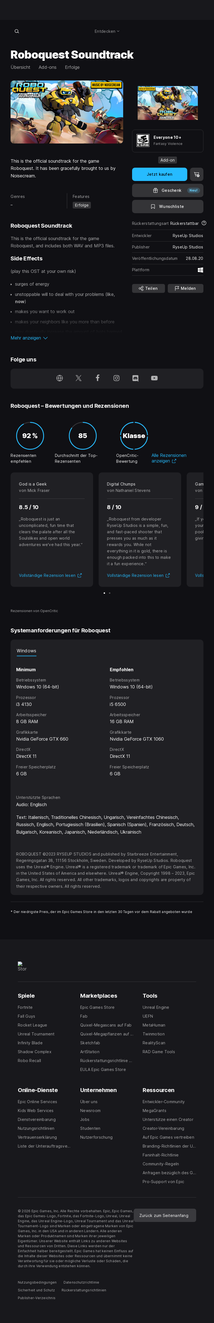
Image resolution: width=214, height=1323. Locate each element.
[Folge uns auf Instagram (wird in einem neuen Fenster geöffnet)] (116, 378)
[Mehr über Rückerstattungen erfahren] (204, 223)
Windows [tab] (26, 650)
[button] (67, 337)
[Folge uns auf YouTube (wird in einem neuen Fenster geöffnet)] (154, 378)
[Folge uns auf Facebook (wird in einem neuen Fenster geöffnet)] (97, 378)
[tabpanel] (107, 720)
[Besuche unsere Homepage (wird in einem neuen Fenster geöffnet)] (60, 378)
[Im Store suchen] (17, 31)
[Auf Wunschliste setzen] (167, 206)
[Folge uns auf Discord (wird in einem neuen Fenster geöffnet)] (135, 378)
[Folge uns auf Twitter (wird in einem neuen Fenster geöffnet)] (78, 378)
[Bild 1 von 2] (104, 593)
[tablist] (107, 650)
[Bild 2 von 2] (109, 593)
